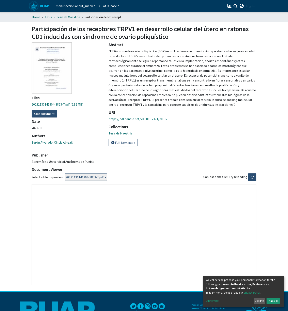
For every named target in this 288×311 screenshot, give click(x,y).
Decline (259, 301)
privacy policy (252, 292)
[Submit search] (235, 6)
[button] (241, 6)
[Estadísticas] (230, 6)
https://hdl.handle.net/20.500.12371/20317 (138, 119)
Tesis (48, 17)
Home (36, 17)
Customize (212, 301)
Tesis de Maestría (68, 17)
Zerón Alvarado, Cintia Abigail (52, 142)
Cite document (44, 114)
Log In (250, 6)
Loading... (86, 177)
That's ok (273, 301)
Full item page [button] (123, 143)
